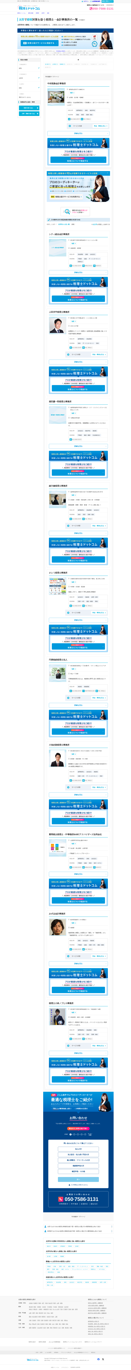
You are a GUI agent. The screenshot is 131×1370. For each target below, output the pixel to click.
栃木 (73, 1309)
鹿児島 (67, 1327)
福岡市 (34, 1327)
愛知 (30, 1316)
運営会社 (93, 1352)
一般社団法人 (50, 1272)
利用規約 (56, 1352)
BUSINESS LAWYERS (75, 1367)
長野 (33, 1313)
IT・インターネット (82, 1266)
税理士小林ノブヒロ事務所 (61, 1003)
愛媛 (63, 1324)
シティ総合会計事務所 (59, 234)
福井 (52, 1313)
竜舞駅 (62, 1256)
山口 (53, 1324)
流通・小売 (62, 1266)
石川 (45, 1313)
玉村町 (77, 1246)
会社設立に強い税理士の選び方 (96, 1329)
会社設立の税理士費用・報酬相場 (97, 1308)
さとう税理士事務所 (58, 573)
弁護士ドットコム (55, 1367)
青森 (39, 1303)
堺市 (38, 1320)
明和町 (70, 1246)
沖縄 (71, 1327)
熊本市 (55, 1327)
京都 (42, 1320)
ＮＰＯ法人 (102, 1269)
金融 (58, 1272)
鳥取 (46, 1324)
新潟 (37, 1313)
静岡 (39, 1316)
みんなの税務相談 (54, 1342)
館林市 (55, 1246)
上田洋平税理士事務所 (59, 312)
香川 (60, 1324)
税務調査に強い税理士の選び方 (96, 1326)
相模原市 (45, 1309)
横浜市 (35, 1309)
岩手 (43, 1303)
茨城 (69, 1309)
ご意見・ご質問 (38, 1352)
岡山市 (34, 1324)
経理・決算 (103, 1282)
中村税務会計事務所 (60, 51)
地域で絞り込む (28, 108)
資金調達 (58, 1282)
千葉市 (65, 1309)
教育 (48, 1269)
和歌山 (66, 1320)
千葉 (61, 1309)
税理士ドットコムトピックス (72, 1342)
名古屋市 (34, 1316)
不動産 (49, 1266)
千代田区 (49, 1307)
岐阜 (52, 1316)
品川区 (66, 1307)
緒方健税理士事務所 (58, 486)
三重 (56, 1316)
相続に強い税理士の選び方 (95, 1331)
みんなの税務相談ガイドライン (81, 1352)
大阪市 (34, 1320)
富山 (48, 1313)
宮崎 (63, 1327)
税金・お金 (50, 1285)
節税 (65, 1282)
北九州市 (39, 1327)
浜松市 (48, 1316)
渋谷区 (44, 1307)
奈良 (62, 1320)
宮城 (46, 1303)
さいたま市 (56, 1309)
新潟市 (41, 1313)
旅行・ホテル (65, 1269)
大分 (59, 1327)
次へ (78, 1179)
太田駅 (55, 1256)
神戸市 (54, 1320)
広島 (38, 1324)
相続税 (87, 1282)
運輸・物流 (100, 1266)
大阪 (30, 1320)
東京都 (31, 1307)
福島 (61, 1303)
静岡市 (44, 1316)
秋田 (54, 1303)
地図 (71, 93)
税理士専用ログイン (107, 1)
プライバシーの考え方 (66, 1352)
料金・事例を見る (100, 126)
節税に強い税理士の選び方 (95, 1334)
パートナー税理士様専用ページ (56, 1348)
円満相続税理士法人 (58, 659)
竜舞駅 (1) (62, 64)
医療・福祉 (55, 1269)
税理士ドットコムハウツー (93, 1342)
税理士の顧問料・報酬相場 (95, 1303)
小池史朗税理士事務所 (59, 745)
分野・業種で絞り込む (28, 113)
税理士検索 (42, 1342)
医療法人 (93, 1269)
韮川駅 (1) (48, 64)
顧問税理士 (50, 1282)
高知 (67, 1324)
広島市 (42, 1324)
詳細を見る (78, 133)
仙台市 (50, 1303)
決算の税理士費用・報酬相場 (96, 1305)
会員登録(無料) (95, 1)
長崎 (48, 1327)
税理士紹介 (32, 1342)
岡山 (30, 1324)
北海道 (31, 1303)
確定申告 (79, 1282)
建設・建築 (71, 1266)
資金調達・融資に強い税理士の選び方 (98, 1324)
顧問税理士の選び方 (93, 1321)
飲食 (55, 1266)
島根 (50, 1324)
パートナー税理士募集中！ (75, 1348)
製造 (107, 1266)
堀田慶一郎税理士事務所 (60, 401)
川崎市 (40, 1309)
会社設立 (71, 1282)
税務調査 (94, 1282)
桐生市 (49, 1246)
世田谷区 (60, 1307)
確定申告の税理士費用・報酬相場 (97, 1313)
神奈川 (31, 1309)
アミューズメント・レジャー (80, 1269)
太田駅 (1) (55, 64)
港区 (35, 1307)
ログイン (85, 1)
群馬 (76, 1309)
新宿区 (39, 1307)
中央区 (55, 1307)
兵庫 (50, 1320)
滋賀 (58, 1320)
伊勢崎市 (62, 1246)
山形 (58, 1303)
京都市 (46, 1320)
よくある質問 (48, 1352)
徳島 (56, 1324)
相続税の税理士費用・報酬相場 (96, 1310)
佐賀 (44, 1327)
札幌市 (35, 1303)
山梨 (30, 1313)
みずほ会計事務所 (57, 913)
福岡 (30, 1327)
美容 (92, 1266)
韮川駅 (49, 1256)
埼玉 (50, 1309)
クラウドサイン (65, 1367)
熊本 (51, 1327)
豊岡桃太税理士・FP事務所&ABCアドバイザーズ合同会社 (75, 834)
